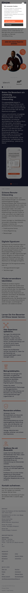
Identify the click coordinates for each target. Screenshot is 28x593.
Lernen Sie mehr (7, 17)
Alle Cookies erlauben (10, 21)
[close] (23, 3)
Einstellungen (8, 24)
